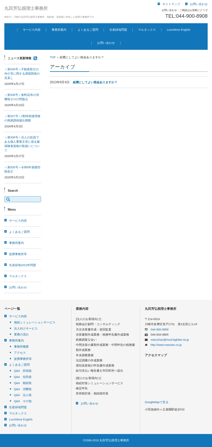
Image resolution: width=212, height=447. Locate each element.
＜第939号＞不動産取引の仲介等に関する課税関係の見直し (22, 74)
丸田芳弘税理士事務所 (26, 8)
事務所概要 (21, 346)
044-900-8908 (158, 329)
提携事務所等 (18, 254)
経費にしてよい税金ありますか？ (95, 82)
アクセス (20, 352)
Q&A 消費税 (23, 389)
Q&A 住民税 (23, 377)
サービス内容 (32, 29)
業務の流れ (21, 334)
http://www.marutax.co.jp (165, 344)
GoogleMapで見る (156, 402)
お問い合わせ (106, 42)
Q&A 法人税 (23, 395)
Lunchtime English (178, 29)
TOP (53, 57)
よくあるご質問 (88, 29)
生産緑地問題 (118, 29)
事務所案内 (59, 29)
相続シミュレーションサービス (34, 322)
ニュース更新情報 (19, 58)
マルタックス (147, 29)
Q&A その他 (23, 401)
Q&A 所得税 (23, 370)
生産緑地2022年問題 (22, 265)
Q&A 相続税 (23, 383)
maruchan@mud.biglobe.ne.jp (168, 339)
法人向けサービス (26, 328)
